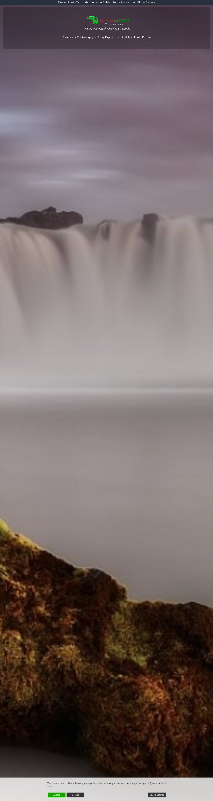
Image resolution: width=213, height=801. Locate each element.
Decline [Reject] (75, 795)
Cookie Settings (157, 795)
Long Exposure (107, 37)
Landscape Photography (78, 37)
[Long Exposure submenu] (118, 37)
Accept (56, 795)
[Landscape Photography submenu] (95, 37)
